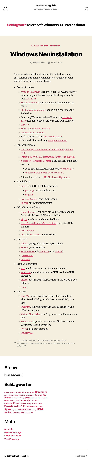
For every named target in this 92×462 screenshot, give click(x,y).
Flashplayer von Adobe (33, 110)
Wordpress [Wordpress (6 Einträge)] (25, 412)
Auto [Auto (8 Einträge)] (24, 392)
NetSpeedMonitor (57, 140)
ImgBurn (26, 307)
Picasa (24, 280)
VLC (23, 268)
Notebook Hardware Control (36, 161)
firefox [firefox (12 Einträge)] (7, 397)
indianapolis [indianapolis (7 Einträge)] (42, 398)
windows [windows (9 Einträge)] (8, 412)
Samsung (57, 343)
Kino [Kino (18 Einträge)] (15, 403)
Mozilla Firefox (29, 102)
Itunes (24, 287)
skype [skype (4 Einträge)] (40, 406)
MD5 (35, 340)
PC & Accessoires (39, 46)
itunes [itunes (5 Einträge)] (12, 400)
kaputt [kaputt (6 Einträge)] (37, 400)
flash (30, 340)
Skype (24, 219)
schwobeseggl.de (46, 5)
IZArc (24, 329)
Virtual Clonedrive (31, 314)
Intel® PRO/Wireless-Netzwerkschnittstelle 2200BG (48, 157)
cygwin (29, 194)
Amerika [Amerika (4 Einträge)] (12, 392)
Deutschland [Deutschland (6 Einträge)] (13, 395)
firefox (25, 340)
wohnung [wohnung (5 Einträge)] (17, 412)
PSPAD (24, 203)
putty (23, 186)
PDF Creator (27, 230)
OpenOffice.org (29, 212)
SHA (63, 343)
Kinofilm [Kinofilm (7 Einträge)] (23, 403)
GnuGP (60, 251)
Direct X (25, 124)
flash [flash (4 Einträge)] (13, 398)
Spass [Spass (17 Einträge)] (7, 409)
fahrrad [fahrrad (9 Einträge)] (38, 395)
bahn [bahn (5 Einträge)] (29, 392)
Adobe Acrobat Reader (33, 132)
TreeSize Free (28, 321)
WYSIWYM (36, 234)
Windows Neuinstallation (46, 54)
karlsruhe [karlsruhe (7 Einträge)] (8, 403)
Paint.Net (26, 272)
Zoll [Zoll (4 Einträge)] (31, 412)
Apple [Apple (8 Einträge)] (18, 392)
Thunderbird (28, 251)
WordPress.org (11, 439)
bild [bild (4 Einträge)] (33, 392)
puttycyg (30, 190)
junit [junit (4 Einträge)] (33, 400)
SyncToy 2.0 (27, 333)
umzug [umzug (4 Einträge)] (34, 410)
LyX (23, 234)
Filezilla (25, 247)
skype (68, 343)
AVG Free (31, 98)
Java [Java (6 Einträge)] (17, 400)
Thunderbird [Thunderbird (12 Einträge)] (24, 409)
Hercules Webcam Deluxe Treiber (39, 223)
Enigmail (45, 251)
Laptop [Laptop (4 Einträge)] (29, 403)
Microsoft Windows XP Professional (52, 340)
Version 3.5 (67, 168)
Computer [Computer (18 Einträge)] (41, 391)
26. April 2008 (56, 63)
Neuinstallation (23, 343)
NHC (32, 343)
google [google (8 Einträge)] (28, 398)
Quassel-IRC (27, 255)
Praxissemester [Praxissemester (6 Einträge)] (32, 406)
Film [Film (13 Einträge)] (45, 394)
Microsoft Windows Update (36, 128)
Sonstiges (56, 46)
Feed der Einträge (12, 432)
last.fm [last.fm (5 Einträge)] (34, 403)
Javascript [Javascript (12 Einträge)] (25, 400)
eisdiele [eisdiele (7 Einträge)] (22, 395)
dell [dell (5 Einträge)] (5, 395)
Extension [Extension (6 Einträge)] (30, 395)
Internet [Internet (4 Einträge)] (6, 400)
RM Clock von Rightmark (57, 177)
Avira (19, 340)
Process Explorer (53, 136)
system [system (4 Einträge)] (14, 410)
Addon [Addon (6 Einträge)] (6, 392)
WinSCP (25, 243)
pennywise (40, 63)
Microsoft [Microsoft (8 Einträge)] (8, 406)
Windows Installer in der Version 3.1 (45, 172)
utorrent (25, 259)
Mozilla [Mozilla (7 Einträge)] (16, 406)
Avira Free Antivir (30, 92)
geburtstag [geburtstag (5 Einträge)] (20, 398)
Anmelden (9, 429)
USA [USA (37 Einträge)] (40, 409)
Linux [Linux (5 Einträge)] (40, 403)
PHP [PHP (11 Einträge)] (22, 406)
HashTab (26, 296)
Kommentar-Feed (12, 435)
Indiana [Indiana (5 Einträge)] (34, 398)
